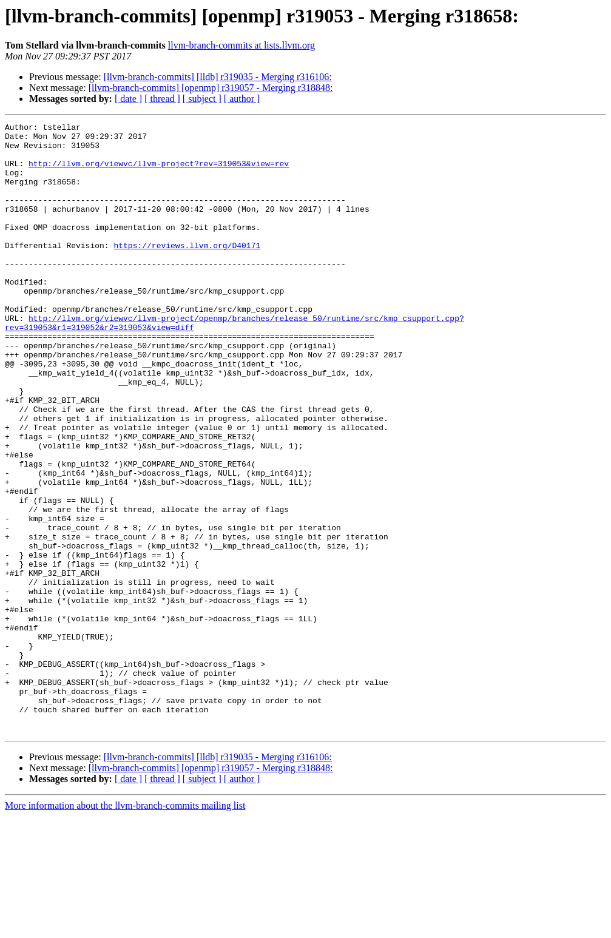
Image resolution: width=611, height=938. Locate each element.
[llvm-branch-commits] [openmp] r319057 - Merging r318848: (211, 88)
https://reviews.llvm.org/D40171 (186, 270)
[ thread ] (162, 98)
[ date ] (128, 98)
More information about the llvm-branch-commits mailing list (125, 927)
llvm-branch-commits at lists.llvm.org (241, 45)
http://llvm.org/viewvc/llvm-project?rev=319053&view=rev (159, 172)
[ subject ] (202, 98)
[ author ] (242, 98)
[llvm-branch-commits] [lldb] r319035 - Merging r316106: (218, 77)
